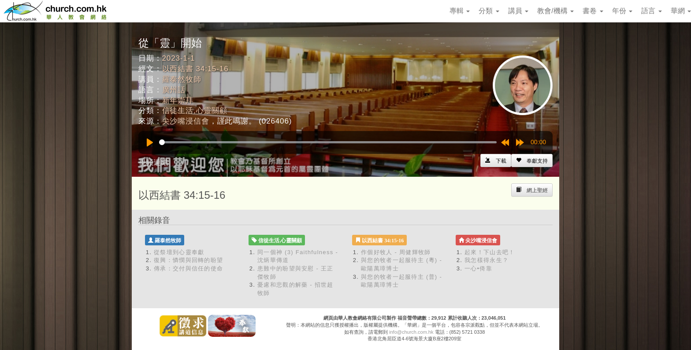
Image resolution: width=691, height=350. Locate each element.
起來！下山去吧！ (489, 252)
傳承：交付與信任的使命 (188, 268)
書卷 (593, 11)
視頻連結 (153, 162)
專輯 (460, 11)
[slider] (328, 142)
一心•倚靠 (478, 268)
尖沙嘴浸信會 (185, 121)
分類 (489, 11)
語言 (651, 11)
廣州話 (174, 90)
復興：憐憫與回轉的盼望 (188, 260)
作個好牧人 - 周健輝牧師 (396, 252)
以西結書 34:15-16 (195, 69)
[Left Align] (532, 160)
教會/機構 (555, 11)
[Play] (150, 142)
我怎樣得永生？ (486, 260)
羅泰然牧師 (181, 79)
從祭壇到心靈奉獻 (179, 252)
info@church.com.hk (411, 332)
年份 (622, 11)
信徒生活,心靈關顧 (194, 110)
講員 (518, 11)
